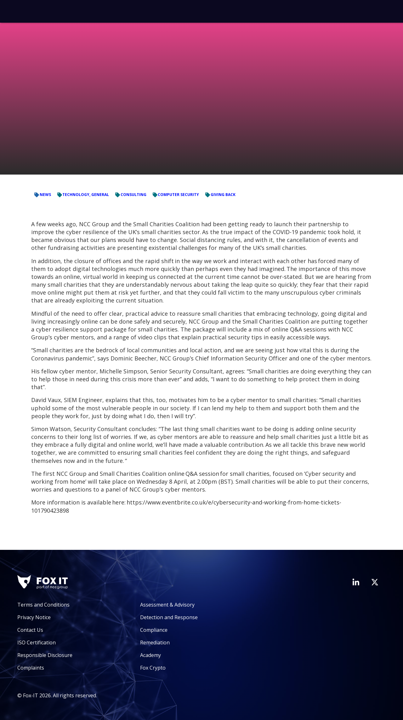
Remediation (155, 642)
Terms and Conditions (43, 604)
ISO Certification (36, 642)
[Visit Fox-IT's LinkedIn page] (355, 582)
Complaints (30, 667)
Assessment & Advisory (167, 604)
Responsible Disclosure (44, 655)
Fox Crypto (153, 667)
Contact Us (30, 629)
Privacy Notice (34, 617)
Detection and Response (169, 617)
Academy (150, 655)
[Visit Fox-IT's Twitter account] (374, 582)
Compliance (153, 629)
